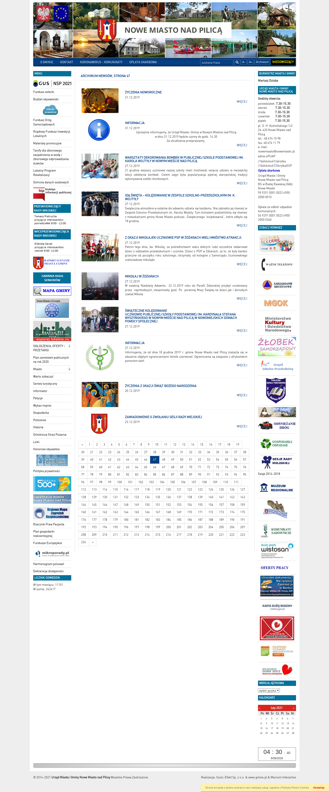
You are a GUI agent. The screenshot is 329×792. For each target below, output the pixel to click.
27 (145, 452)
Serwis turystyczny (45, 383)
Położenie (39, 420)
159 (242, 504)
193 (94, 527)
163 (115, 512)
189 (221, 519)
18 (228, 444)
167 (157, 512)
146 (104, 504)
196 (126, 527)
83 (136, 474)
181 (136, 519)
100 (119, 482)
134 (147, 497)
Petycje (38, 398)
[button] (69, 346)
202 (189, 527)
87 (172, 474)
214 (147, 534)
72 (208, 467)
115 (115, 489)
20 (82, 452)
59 (91, 467)
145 (94, 504)
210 (104, 534)
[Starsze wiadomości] (92, 542)
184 (168, 519)
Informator (40, 391)
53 (208, 459)
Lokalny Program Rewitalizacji (44, 173)
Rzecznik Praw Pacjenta (48, 524)
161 (94, 512)
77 (82, 474)
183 (157, 519)
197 (136, 527)
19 (237, 444)
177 (94, 519)
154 (189, 504)
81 (118, 474)
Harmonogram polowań (48, 564)
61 (109, 467)
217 (179, 534)
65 (145, 467)
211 (115, 534)
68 (172, 467)
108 (204, 482)
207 (242, 527)
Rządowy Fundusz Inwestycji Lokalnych (51, 134)
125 (221, 489)
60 (100, 467)
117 (136, 489)
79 (100, 474)
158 (232, 504)
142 (232, 497)
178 (104, 519)
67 (163, 467)
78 (91, 474)
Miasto (37, 369)
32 (190, 452)
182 (147, 519)
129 (94, 497)
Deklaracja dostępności (48, 571)
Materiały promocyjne (47, 143)
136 (168, 497)
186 (189, 519)
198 (147, 527)
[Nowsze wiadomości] (82, 445)
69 (181, 467)
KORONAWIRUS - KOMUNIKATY (101, 62)
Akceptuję (318, 787)
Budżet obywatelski (46, 99)
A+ (250, 62)
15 (201, 444)
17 (219, 444)
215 (157, 534)
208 (83, 534)
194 (104, 527)
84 (145, 474)
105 (172, 482)
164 (126, 512)
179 (115, 519)
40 (91, 459)
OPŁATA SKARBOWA (143, 62)
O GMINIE (46, 62)
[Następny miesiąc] (293, 708)
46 (145, 459)
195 (115, 527)
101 (130, 482)
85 (154, 474)
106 (183, 482)
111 (236, 482)
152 (168, 504)
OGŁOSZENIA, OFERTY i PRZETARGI (49, 348)
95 (244, 474)
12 (174, 444)
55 (226, 459)
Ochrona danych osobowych (51, 182)
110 (225, 482)
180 (126, 519)
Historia (38, 427)
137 (179, 497)
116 (126, 489)
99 (109, 482)
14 (192, 444)
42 (109, 459)
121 (179, 489)
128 (83, 497)
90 (199, 474)
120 (168, 489)
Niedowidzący (283, 62)
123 (200, 489)
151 (157, 504)
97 (91, 482)
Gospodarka (41, 412)
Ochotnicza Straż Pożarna (49, 434)
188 (210, 519)
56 (235, 459)
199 (157, 527)
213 (136, 534)
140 (210, 497)
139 (200, 497)
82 (127, 474)
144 (83, 504)
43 (118, 459)
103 (151, 482)
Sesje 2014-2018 (269, 474)
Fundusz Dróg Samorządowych (44, 122)
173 (221, 512)
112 (83, 489)
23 (109, 452)
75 (235, 467)
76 (244, 467)
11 (165, 444)
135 (157, 497)
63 (127, 467)
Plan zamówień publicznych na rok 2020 (51, 360)
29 (163, 452)
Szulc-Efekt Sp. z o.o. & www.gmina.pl (241, 777)
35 (217, 452)
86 (163, 474)
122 (189, 489)
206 (232, 527)
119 (157, 489)
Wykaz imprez (42, 405)
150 (147, 504)
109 (215, 482)
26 (136, 452)
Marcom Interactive (283, 777)
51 (190, 459)
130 (104, 497)
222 (232, 534)
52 (199, 459)
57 (244, 459)
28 (154, 452)
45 (136, 459)
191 (242, 519)
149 (136, 504)
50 (181, 459)
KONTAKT (66, 62)
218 (189, 534)
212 (126, 534)
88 (181, 474)
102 (140, 482)
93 (226, 474)
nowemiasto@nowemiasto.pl (276, 151)
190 (232, 519)
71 (199, 467)
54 (217, 459)
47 (154, 459)
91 (208, 474)
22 (100, 452)
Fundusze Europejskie (47, 543)
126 (232, 489)
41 (100, 459)
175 (242, 512)
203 (200, 527)
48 (163, 459)
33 (199, 452)
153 (179, 504)
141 (221, 497)
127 (242, 489)
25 (127, 452)
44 (127, 459)
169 (179, 512)
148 (126, 504)
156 (210, 504)
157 (221, 504)
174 (232, 512)
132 (126, 497)
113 (94, 489)
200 (168, 527)
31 (181, 452)
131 (115, 497)
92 (217, 474)
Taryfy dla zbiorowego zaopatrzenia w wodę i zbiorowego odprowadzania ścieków (51, 157)
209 (94, 534)
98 (100, 482)
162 (104, 512)
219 (200, 534)
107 (193, 482)
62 (118, 467)
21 (91, 452)
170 (189, 512)
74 (226, 467)
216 (168, 534)
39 (82, 459)
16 (210, 444)
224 (83, 542)
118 (147, 489)
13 (183, 444)
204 (210, 527)
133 (136, 497)
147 (115, 504)
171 (200, 512)
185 (179, 519)
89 (190, 474)
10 (156, 444)
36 (226, 452)
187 (200, 519)
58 (82, 467)
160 (83, 512)
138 (189, 497)
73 (217, 467)
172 (210, 512)
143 (242, 497)
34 (208, 452)
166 (147, 512)
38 (244, 452)
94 (235, 474)
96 (82, 482)
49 (172, 459)
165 (136, 512)
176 (83, 519)
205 (221, 527)
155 (200, 504)
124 (210, 489)
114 (104, 489)
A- (244, 62)
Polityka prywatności (46, 471)
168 (168, 512)
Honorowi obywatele (46, 449)
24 (118, 452)
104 (162, 482)
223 (242, 534)
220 (210, 534)
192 (83, 527)
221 (221, 534)
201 (179, 527)
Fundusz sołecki (43, 92)
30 (172, 452)
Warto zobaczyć (43, 376)
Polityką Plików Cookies (295, 787)
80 (109, 474)
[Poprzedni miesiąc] (259, 708)
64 (136, 467)
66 (154, 467)
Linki (36, 442)
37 (235, 452)
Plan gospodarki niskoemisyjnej (43, 534)
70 (190, 467)
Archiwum (262, 62)
